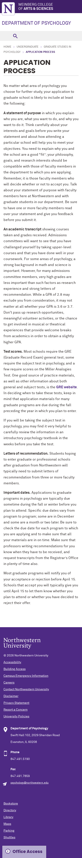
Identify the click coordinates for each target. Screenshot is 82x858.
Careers (8, 682)
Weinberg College (50, 7)
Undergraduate (27, 47)
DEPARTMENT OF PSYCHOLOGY (36, 23)
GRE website (66, 387)
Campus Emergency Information (25, 675)
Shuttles (9, 837)
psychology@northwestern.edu (29, 783)
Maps (7, 823)
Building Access (14, 669)
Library (8, 817)
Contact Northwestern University (26, 689)
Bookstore (10, 803)
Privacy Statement (16, 702)
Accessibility (12, 662)
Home (7, 47)
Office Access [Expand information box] (27, 852)
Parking (8, 830)
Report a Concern (15, 709)
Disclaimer (10, 696)
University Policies (16, 716)
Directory (9, 810)
